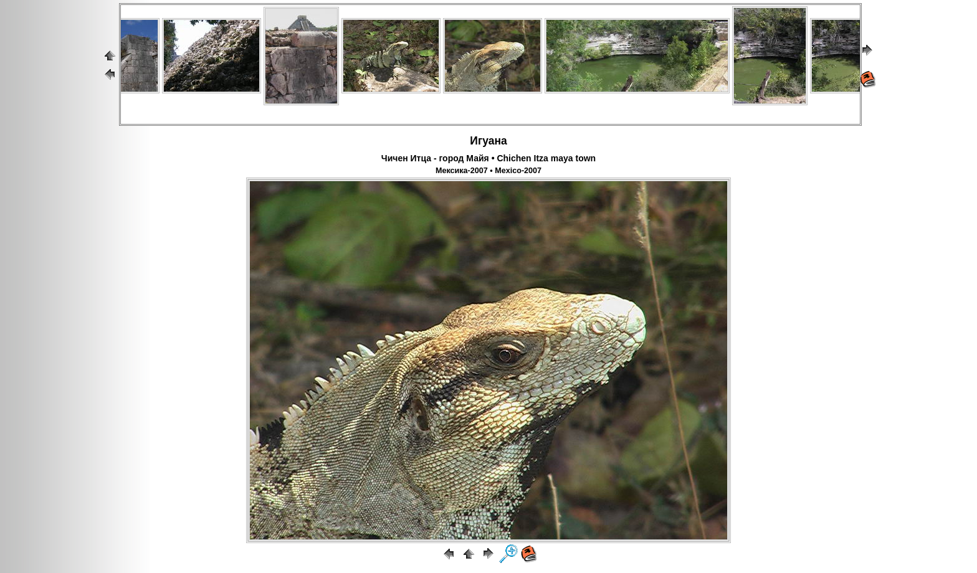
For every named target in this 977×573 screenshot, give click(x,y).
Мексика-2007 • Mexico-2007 (488, 170)
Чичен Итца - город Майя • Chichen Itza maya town (488, 158)
